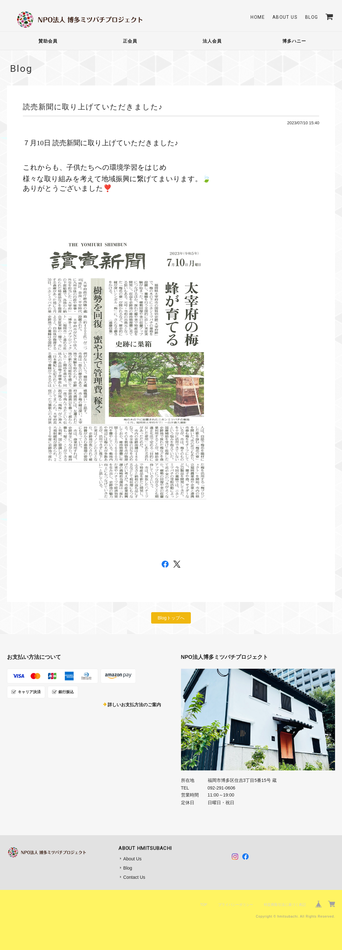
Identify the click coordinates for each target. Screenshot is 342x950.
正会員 (130, 41)
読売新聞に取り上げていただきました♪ (93, 106)
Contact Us (134, 877)
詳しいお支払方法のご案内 (134, 704)
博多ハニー (294, 41)
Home (258, 17)
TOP (203, 904)
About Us (285, 17)
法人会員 (212, 41)
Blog (311, 17)
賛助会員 (47, 41)
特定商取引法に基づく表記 (285, 904)
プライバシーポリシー (235, 904)
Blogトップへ (171, 617)
